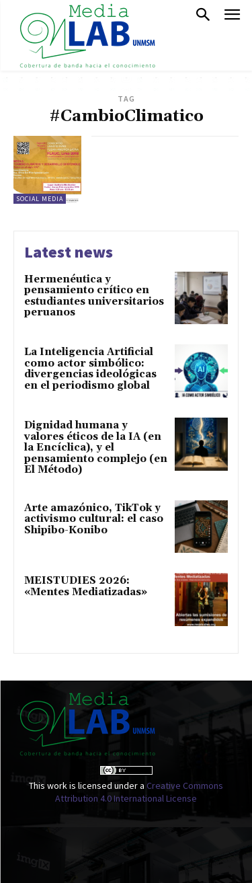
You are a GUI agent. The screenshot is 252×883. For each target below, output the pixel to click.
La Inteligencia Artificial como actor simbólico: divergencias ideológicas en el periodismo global (90, 369)
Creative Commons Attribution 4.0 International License (139, 792)
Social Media (39, 198)
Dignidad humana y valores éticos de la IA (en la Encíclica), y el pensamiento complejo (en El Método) (95, 447)
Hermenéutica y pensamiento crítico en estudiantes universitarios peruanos (94, 296)
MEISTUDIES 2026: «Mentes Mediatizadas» (85, 586)
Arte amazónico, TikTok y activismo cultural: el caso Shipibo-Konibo (93, 519)
